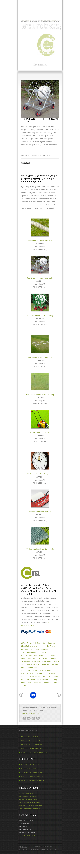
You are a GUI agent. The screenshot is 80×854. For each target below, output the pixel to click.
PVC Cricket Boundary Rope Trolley (40, 304)
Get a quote (40, 64)
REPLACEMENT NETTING (30, 765)
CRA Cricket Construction (40, 6)
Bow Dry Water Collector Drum (40, 499)
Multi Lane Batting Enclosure (38, 658)
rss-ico (38, 718)
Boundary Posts (32, 652)
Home (24, 14)
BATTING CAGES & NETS (30, 736)
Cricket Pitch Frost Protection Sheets (40, 537)
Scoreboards (33, 671)
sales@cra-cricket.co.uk (30, 713)
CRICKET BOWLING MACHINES (32, 748)
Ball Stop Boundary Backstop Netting (40, 383)
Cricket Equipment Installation (37, 680)
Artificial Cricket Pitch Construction (33, 643)
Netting (29, 655)
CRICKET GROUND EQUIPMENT (32, 777)
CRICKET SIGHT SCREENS (30, 740)
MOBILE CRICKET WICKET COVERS (34, 752)
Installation (23, 848)
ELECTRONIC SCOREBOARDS (32, 773)
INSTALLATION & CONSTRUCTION (33, 781)
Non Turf (31, 846)
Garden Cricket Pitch (26, 793)
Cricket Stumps (34, 677)
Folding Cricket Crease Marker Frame (40, 345)
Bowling (37, 846)
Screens (43, 846)
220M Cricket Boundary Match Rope (40, 228)
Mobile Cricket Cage (41, 655)
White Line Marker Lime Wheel (40, 420)
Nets (25, 846)
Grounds (50, 846)
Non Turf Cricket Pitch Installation (30, 806)
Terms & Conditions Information (29, 809)
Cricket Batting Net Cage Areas (29, 802)
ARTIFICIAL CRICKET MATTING (32, 744)
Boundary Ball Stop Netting (28, 799)
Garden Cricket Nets (34, 683)
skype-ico (33, 718)
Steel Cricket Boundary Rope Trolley (40, 266)
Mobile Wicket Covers (35, 674)
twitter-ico (29, 718)
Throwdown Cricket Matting (42, 661)
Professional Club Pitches (28, 796)
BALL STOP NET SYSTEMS (30, 769)
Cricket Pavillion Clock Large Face (40, 462)
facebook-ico (24, 718)
